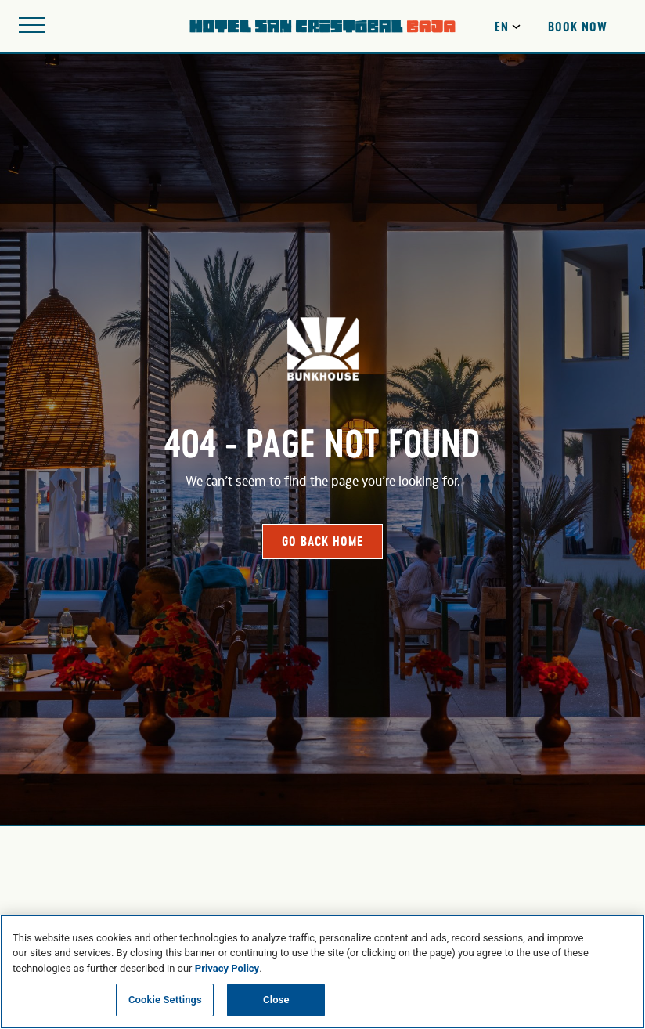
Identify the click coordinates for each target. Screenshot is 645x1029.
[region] (322, 972)
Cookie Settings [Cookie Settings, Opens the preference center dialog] (165, 1000)
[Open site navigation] (32, 26)
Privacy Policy (227, 968)
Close (276, 1000)
